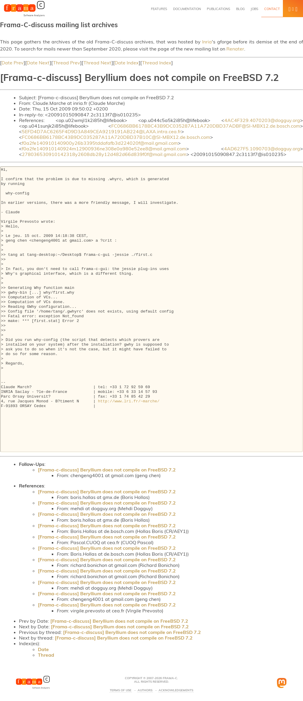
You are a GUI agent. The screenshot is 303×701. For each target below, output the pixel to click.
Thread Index (156, 63)
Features (159, 9)
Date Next (38, 63)
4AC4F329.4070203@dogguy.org (262, 120)
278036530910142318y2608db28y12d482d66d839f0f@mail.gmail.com (104, 154)
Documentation (187, 9)
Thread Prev (66, 63)
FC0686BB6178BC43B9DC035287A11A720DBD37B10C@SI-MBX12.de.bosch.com (116, 137)
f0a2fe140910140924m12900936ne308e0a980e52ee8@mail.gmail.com (104, 149)
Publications (218, 9)
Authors (145, 690)
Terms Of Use (120, 690)
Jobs (254, 9)
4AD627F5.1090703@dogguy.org (262, 149)
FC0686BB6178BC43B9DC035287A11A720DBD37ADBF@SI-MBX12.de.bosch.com (205, 126)
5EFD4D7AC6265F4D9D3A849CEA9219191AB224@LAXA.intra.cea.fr (101, 131)
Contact (272, 9)
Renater (235, 49)
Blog (240, 9)
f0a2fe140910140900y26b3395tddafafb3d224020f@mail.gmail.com (100, 143)
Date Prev (12, 63)
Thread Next (97, 63)
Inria (207, 42)
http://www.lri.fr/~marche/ (128, 401)
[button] (293, 8)
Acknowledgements (176, 690)
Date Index (127, 63)
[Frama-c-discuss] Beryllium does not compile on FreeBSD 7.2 (107, 470)
